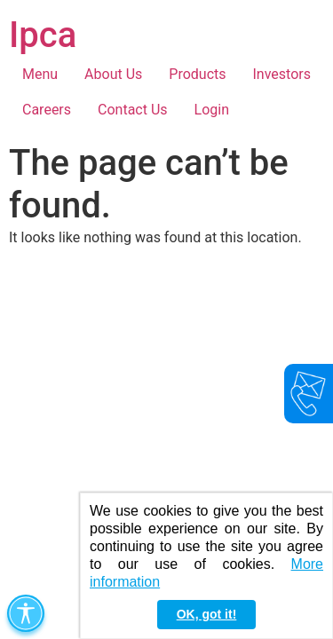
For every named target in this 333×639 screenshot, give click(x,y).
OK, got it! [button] (207, 614)
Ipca (42, 35)
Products (197, 74)
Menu (40, 74)
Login (211, 109)
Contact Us (133, 109)
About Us (113, 74)
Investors (282, 74)
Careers (46, 109)
